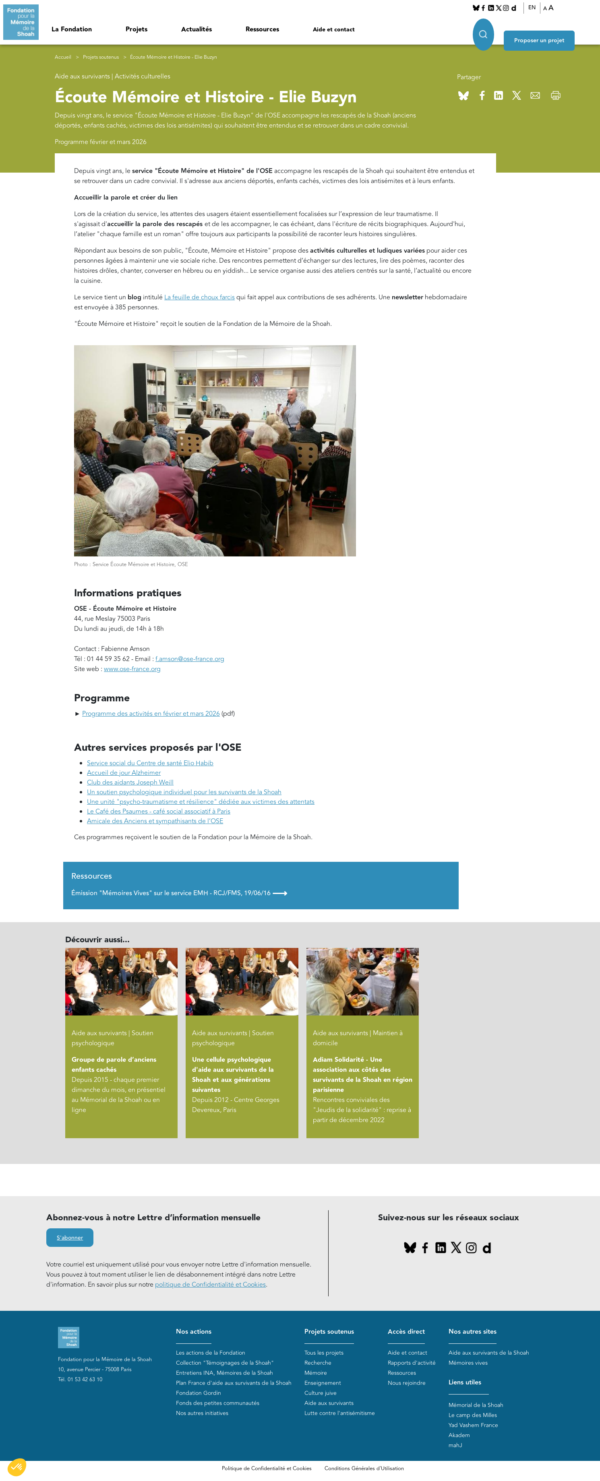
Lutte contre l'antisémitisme (339, 1414)
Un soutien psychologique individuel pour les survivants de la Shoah (184, 794)
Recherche (317, 1364)
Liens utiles (465, 1384)
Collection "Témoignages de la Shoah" (225, 1364)
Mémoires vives (468, 1364)
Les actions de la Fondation (210, 1354)
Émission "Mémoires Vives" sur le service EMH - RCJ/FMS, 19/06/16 (179, 895)
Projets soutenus (101, 58)
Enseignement (322, 1384)
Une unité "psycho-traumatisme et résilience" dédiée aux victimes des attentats (200, 803)
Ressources (262, 30)
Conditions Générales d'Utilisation (364, 1470)
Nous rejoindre (407, 1384)
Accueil (63, 58)
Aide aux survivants (329, 1404)
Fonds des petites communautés (217, 1404)
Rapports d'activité (412, 1364)
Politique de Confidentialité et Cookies (267, 1470)
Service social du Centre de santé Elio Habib (150, 765)
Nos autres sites (473, 1333)
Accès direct (406, 1333)
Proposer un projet (558, 28)
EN (542, 8)
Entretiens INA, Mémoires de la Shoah (224, 1374)
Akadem (459, 1437)
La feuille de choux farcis (199, 298)
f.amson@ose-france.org (189, 660)
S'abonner (70, 1239)
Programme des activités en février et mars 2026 (151, 715)
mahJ (455, 1447)
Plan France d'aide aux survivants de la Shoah (234, 1384)
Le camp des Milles (473, 1417)
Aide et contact (334, 29)
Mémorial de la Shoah (476, 1407)
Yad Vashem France (473, 1427)
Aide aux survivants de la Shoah (489, 1354)
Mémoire (315, 1374)
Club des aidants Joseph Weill (130, 784)
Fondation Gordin (198, 1394)
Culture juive (320, 1394)
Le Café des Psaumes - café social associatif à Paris (158, 813)
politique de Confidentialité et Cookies (210, 1286)
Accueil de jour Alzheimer (124, 774)
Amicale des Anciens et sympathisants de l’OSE (155, 823)
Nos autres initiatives (202, 1414)
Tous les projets (323, 1354)
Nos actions (193, 1333)
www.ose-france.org (132, 671)
